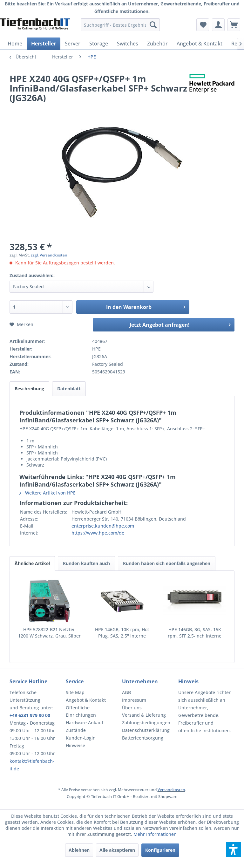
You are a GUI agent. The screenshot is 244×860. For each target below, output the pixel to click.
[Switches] (127, 44)
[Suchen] (153, 24)
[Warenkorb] (233, 24)
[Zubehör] (157, 44)
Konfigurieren (160, 850)
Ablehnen (79, 850)
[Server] (72, 44)
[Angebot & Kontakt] (199, 44)
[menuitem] (120, 24)
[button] (233, 849)
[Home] (15, 44)
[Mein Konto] (218, 24)
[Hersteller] (43, 44)
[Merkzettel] (202, 24)
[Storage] (98, 44)
